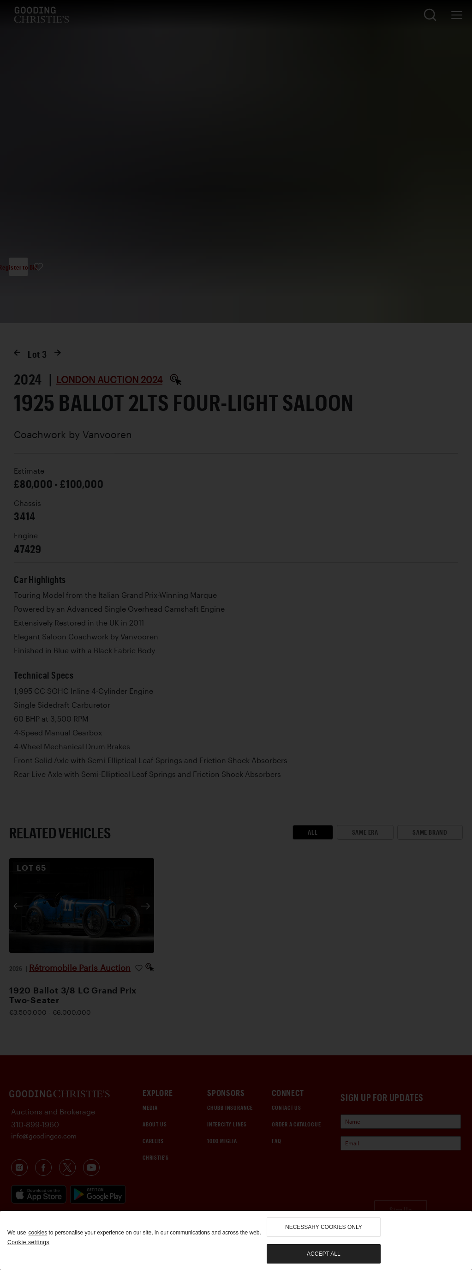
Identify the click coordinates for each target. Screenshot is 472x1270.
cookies (37, 1232)
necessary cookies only (323, 1227)
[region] (236, 1240)
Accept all (323, 1254)
